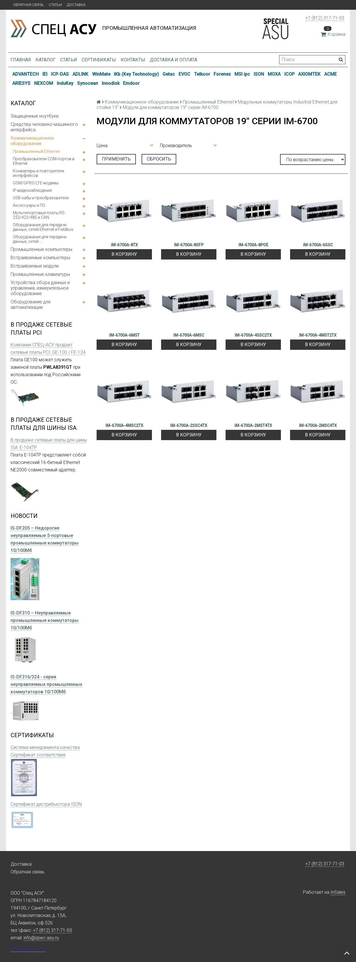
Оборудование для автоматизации (30, 304)
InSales (337, 892)
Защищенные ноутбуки (34, 116)
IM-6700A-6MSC (188, 335)
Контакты (133, 60)
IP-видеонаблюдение (32, 190)
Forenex (222, 74)
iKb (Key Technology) (136, 74)
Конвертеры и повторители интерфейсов (38, 173)
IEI (44, 74)
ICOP (289, 74)
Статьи (55, 5)
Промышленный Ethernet (36, 151)
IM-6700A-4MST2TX (318, 335)
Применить (116, 159)
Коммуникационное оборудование (32, 140)
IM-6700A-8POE (253, 245)
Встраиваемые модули (34, 266)
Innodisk (111, 83)
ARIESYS (21, 83)
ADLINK (80, 74)
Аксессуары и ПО (29, 205)
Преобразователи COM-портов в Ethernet (44, 161)
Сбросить (159, 159)
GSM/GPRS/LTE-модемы (35, 183)
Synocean (87, 83)
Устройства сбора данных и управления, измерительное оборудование (40, 288)
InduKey (65, 83)
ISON (259, 74)
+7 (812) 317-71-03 (324, 18)
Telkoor (202, 74)
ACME (330, 74)
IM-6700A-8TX (124, 245)
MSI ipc (242, 74)
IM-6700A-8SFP (189, 245)
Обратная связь (28, 5)
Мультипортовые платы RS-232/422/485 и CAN (39, 215)
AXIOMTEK (309, 74)
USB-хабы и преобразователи (41, 198)
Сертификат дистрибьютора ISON (46, 804)
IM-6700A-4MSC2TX (124, 425)
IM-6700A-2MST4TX (253, 425)
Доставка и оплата (173, 60)
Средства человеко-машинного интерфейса (44, 127)
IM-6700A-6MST (124, 335)
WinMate (101, 74)
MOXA (274, 74)
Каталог (46, 60)
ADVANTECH (25, 74)
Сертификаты (99, 60)
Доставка (76, 5)
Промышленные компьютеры (41, 249)
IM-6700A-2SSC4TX (188, 425)
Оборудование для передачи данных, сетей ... (39, 239)
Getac (169, 74)
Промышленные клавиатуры (40, 274)
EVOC (184, 74)
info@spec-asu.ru (41, 937)
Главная (21, 60)
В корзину (124, 254)
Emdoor (131, 83)
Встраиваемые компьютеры (40, 257)
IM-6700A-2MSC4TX (318, 425)
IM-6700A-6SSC (318, 245)
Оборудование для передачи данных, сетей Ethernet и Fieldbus (43, 227)
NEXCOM (43, 83)
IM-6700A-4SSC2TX (253, 335)
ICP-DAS (60, 74)
